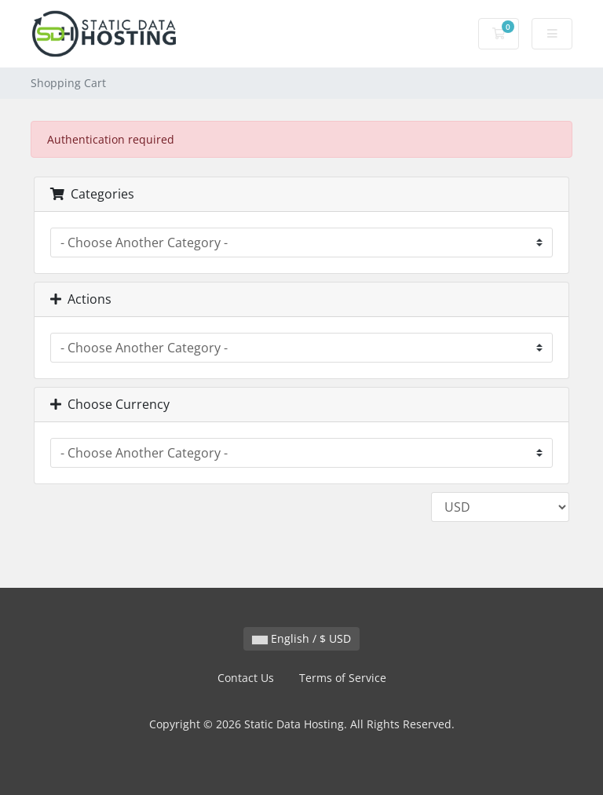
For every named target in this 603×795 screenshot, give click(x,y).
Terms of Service (342, 677)
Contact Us (245, 677)
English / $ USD (301, 638)
